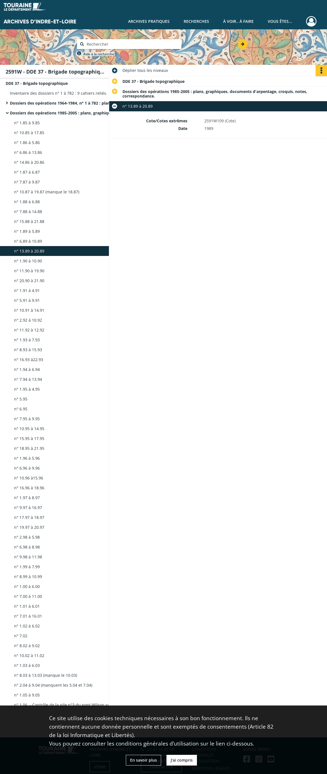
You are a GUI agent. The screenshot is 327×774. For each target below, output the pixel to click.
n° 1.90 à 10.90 (28, 261)
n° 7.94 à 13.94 (28, 379)
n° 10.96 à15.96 (28, 478)
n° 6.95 (20, 409)
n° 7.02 (20, 635)
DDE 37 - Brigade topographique (37, 83)
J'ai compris (182, 760)
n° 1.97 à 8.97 (27, 497)
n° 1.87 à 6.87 (27, 172)
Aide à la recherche (98, 54)
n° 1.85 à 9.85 (27, 122)
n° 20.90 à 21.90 (29, 280)
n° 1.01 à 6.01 (27, 606)
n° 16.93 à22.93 (28, 359)
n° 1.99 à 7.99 (27, 566)
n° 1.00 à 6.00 (27, 586)
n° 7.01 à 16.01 (28, 616)
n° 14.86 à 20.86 (29, 162)
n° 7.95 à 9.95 (27, 418)
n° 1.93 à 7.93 (27, 339)
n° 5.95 (20, 399)
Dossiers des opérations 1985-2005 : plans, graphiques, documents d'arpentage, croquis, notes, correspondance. (66, 113)
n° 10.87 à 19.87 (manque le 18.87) (46, 191)
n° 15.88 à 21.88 (29, 221)
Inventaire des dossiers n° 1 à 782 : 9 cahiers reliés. (58, 93)
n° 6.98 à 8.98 (27, 547)
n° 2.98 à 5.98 (27, 537)
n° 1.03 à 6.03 (27, 665)
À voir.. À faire (238, 21)
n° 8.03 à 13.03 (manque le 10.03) (45, 675)
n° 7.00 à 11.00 (28, 596)
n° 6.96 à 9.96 (27, 468)
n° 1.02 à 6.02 (27, 626)
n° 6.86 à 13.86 (28, 152)
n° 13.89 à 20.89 (29, 251)
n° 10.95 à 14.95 (29, 428)
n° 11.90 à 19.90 (29, 270)
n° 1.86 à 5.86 (27, 142)
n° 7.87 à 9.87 (27, 182)
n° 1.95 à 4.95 (27, 389)
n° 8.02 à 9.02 (27, 645)
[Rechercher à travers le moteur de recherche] (132, 44)
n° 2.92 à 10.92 (28, 320)
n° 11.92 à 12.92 (29, 330)
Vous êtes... (280, 21)
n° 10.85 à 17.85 (29, 132)
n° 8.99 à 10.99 (28, 576)
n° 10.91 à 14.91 (29, 310)
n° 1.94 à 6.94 (27, 369)
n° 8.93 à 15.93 (28, 349)
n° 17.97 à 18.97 (29, 517)
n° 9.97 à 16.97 (28, 507)
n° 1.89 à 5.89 (27, 231)
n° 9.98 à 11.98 (28, 557)
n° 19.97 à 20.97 (29, 527)
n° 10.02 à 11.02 (29, 655)
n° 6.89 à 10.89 (28, 241)
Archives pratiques (149, 21)
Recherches (196, 21)
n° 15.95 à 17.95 (29, 438)
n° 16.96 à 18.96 (29, 487)
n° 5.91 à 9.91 (27, 300)
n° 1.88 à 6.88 (27, 201)
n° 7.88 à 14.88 (28, 211)
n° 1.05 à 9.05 (27, 695)
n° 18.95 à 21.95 (29, 448)
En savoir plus (143, 760)
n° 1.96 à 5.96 (27, 458)
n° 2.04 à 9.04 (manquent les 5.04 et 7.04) (53, 685)
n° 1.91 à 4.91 (27, 290)
